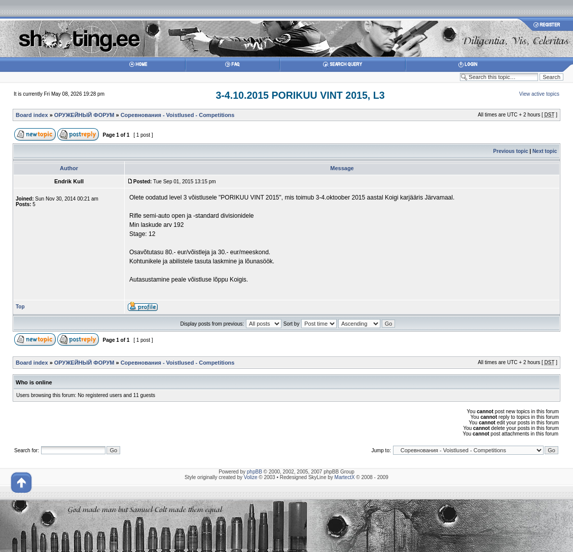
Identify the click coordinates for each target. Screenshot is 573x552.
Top (20, 306)
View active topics (539, 94)
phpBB (254, 472)
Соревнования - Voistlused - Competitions (178, 115)
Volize (251, 477)
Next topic (544, 151)
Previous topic (510, 151)
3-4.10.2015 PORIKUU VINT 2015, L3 (300, 95)
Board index (32, 115)
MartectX (345, 477)
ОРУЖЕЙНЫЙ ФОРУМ (84, 115)
